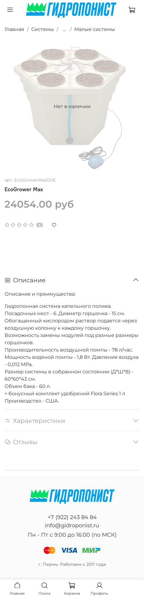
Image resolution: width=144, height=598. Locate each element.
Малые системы (94, 29)
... (64, 29)
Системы (42, 29)
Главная (14, 29)
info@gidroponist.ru (72, 525)
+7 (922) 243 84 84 (72, 517)
